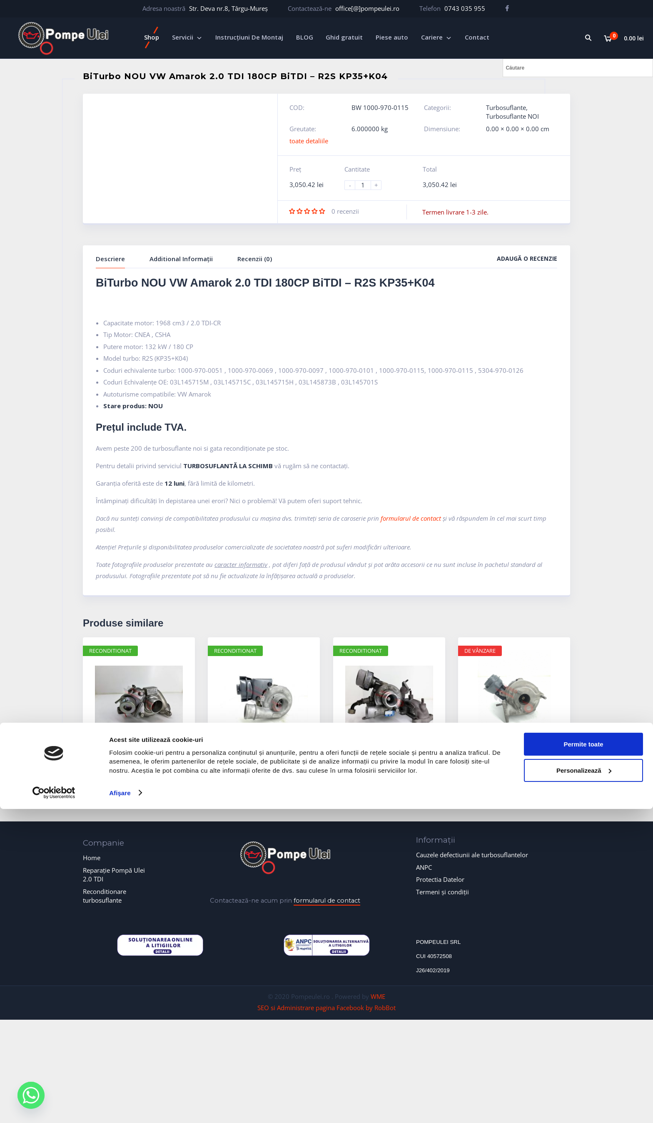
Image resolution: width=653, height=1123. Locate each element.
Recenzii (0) (254, 259)
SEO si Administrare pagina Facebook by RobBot (326, 1007)
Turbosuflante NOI (512, 116)
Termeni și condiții (442, 892)
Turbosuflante (506, 107)
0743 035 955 (464, 8)
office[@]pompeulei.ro (367, 8)
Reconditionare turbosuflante (104, 895)
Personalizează (583, 1084)
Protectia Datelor (440, 879)
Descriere (110, 259)
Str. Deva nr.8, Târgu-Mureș (228, 8)
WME (378, 996)
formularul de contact (411, 518)
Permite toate (583, 1057)
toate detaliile (308, 141)
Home (91, 857)
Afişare (120, 1106)
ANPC (424, 867)
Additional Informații (181, 259)
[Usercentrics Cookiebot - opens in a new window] (53, 1107)
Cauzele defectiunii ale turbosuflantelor (472, 855)
